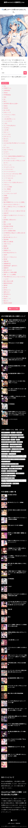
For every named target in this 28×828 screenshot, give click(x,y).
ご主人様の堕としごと (10, 119)
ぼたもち (6, 138)
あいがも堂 (7, 110)
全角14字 (6, 213)
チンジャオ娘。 (8, 180)
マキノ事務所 (7, 189)
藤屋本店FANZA (8, 283)
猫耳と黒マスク (8, 270)
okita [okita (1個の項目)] (13, 439)
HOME (14, 820)
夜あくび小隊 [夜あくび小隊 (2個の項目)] (5, 437)
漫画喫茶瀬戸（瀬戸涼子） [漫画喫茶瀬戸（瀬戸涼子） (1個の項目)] (8, 475)
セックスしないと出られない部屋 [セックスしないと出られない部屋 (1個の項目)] (10, 464)
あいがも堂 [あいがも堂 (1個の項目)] (5, 444)
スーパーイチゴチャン (10, 171)
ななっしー (7, 132)
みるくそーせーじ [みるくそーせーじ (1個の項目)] (16, 451)
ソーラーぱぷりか (8, 178)
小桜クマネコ (7, 243)
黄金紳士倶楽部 (8, 303)
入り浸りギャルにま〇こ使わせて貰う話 (14, 211)
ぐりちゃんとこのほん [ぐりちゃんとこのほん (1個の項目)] (16, 444)
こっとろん (7, 116)
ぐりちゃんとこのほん (10, 114)
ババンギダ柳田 (8, 186)
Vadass (5, 105)
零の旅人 (6, 296)
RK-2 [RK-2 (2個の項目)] (13, 432)
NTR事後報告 (7, 94)
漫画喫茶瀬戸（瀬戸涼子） (11, 265)
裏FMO (5, 285)
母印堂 (5, 259)
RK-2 (5, 101)
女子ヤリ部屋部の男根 (10, 230)
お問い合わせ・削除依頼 (14, 823)
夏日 (5, 222)
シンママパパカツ (8, 169)
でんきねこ (7, 127)
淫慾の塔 (6, 261)
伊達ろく (6, 200)
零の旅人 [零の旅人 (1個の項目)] (16, 483)
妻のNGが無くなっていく (10, 237)
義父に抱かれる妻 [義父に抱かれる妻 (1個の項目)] (6, 483)
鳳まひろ (6, 300)
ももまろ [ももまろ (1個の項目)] (5, 453)
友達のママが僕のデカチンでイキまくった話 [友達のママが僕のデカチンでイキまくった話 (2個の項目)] (12, 435)
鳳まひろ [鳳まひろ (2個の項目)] (21, 437)
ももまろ (6, 151)
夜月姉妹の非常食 (8, 226)
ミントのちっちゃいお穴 (10, 193)
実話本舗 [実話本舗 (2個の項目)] (14, 437)
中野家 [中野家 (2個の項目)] (19, 432)
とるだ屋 (6, 130)
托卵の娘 (6, 248)
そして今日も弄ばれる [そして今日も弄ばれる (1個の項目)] (18, 449)
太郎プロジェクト (8, 228)
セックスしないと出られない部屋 (13, 173)
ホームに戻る (13, 308)
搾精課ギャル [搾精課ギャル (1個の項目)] (20, 473)
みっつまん (7, 147)
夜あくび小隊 (7, 224)
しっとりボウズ (8, 121)
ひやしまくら (7, 136)
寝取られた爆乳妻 (8, 241)
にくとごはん (7, 134)
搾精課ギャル (7, 250)
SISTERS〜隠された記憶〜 (11, 103)
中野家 (5, 195)
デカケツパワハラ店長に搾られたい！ (14, 182)
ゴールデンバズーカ (9, 167)
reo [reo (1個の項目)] (18, 439)
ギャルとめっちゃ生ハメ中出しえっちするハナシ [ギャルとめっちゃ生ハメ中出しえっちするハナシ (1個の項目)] (13, 459)
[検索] (25, 72)
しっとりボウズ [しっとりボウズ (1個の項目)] (6, 449)
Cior (5, 86)
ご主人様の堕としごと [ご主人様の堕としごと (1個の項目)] (16, 446)
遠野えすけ (7, 292)
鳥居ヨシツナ (7, 298)
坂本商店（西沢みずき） (10, 219)
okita (5, 97)
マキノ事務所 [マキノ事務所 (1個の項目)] (5, 466)
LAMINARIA (7, 90)
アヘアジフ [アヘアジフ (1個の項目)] (12, 453)
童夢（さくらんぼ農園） (10, 274)
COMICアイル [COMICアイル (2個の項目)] (6, 432)
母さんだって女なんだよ (10, 257)
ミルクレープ (7, 191)
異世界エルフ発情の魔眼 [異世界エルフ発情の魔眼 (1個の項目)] (8, 478)
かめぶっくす (7, 112)
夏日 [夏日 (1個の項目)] (4, 471)
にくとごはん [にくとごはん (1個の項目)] (5, 451)
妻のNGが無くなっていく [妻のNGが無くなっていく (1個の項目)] (8, 473)
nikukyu (6, 92)
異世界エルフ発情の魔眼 (10, 272)
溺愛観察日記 (7, 263)
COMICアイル (7, 88)
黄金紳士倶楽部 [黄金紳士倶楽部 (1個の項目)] (6, 485)
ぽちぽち (6, 141)
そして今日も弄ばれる (10, 125)
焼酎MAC (6, 268)
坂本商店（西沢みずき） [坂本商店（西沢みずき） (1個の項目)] (15, 468)
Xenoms (6, 108)
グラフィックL (7, 165)
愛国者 (5, 246)
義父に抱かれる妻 (8, 281)
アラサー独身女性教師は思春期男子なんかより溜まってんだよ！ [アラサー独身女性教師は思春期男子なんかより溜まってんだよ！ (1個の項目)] (13, 456)
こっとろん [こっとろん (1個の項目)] (5, 446)
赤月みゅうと (7, 290)
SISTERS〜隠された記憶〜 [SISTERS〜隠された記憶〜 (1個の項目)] (9, 442)
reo (4, 99)
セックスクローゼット (10, 176)
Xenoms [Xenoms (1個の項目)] (19, 442)
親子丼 (5, 287)
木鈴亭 (5, 254)
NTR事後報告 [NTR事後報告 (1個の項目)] (6, 439)
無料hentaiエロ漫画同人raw (14, 2)
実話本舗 (6, 239)
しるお (5, 123)
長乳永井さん (7, 294)
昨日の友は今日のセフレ (10, 252)
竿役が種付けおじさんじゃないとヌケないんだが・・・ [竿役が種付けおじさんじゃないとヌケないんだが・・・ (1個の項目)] (12, 481)
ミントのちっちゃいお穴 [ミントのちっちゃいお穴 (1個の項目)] (17, 466)
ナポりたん (7, 184)
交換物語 (6, 197)
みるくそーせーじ (8, 149)
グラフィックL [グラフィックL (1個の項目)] (6, 461)
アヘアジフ (7, 154)
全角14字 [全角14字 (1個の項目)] (5, 468)
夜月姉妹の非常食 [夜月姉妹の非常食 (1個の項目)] (12, 471)
